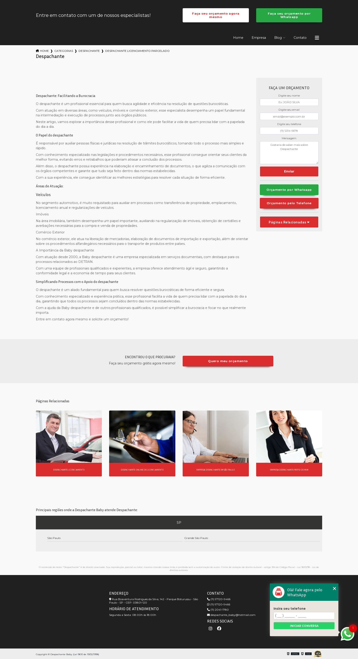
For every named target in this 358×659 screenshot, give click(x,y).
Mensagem (289, 138)
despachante (89, 50)
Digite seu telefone (289, 124)
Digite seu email (289, 109)
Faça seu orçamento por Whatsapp (289, 15)
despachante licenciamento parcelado (137, 50)
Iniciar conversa (304, 626)
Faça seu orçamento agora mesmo (215, 15)
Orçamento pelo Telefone (289, 203)
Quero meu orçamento (228, 361)
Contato (300, 38)
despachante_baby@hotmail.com (231, 615)
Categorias (63, 50)
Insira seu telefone (290, 608)
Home (238, 38)
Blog (278, 38)
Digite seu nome (289, 95)
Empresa (259, 38)
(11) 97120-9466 (218, 599)
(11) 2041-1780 (218, 609)
